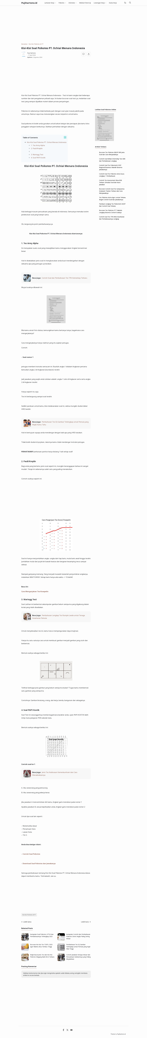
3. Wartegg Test (37, 154)
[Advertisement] (73, 24)
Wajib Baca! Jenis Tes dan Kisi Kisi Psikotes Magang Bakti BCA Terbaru (42, 956)
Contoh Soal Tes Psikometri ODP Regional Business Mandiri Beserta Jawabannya (110, 167)
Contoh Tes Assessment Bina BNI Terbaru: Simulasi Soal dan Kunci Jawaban (110, 182)
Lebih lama (26, 922)
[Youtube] (71, 1030)
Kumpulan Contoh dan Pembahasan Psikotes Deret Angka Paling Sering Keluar (78, 936)
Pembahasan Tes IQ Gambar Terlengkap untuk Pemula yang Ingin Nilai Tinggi (78, 947)
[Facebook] (63, 1030)
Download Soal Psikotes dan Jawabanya (39, 863)
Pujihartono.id (29, 2)
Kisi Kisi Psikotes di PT (29, 915)
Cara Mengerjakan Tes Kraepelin (34, 591)
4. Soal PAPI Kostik (38, 157)
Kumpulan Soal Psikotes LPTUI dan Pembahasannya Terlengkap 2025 (41, 935)
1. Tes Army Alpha (38, 145)
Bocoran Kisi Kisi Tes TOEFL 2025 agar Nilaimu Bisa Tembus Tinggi (41, 946)
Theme (113, 1034)
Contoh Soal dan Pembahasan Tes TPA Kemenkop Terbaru (64, 278)
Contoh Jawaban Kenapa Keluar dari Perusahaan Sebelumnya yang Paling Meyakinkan (78, 957)
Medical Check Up (85, 3)
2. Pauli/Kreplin (37, 148)
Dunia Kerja (113, 3)
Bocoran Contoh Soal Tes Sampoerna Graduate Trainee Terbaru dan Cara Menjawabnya (111, 191)
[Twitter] (67, 1030)
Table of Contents (30, 137)
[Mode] (125, 3)
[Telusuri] (130, 3)
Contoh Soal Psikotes (31, 854)
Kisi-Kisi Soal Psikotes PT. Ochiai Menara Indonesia (46, 142)
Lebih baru (86, 922)
